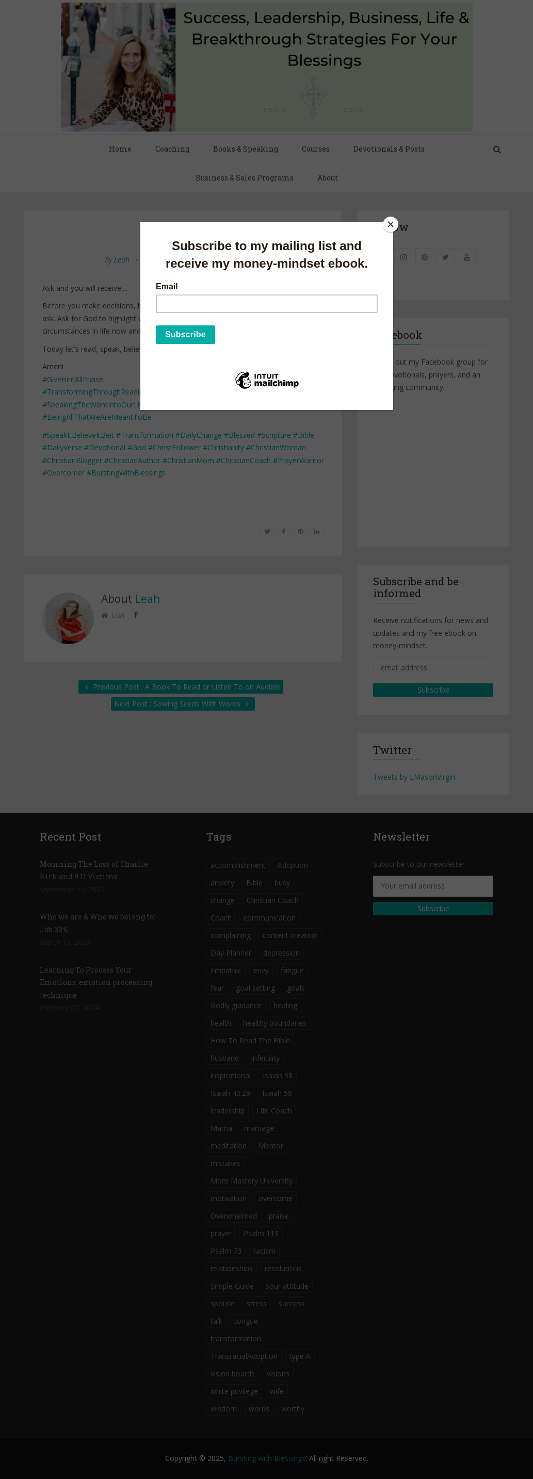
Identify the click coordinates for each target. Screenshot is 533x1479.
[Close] (390, 224)
